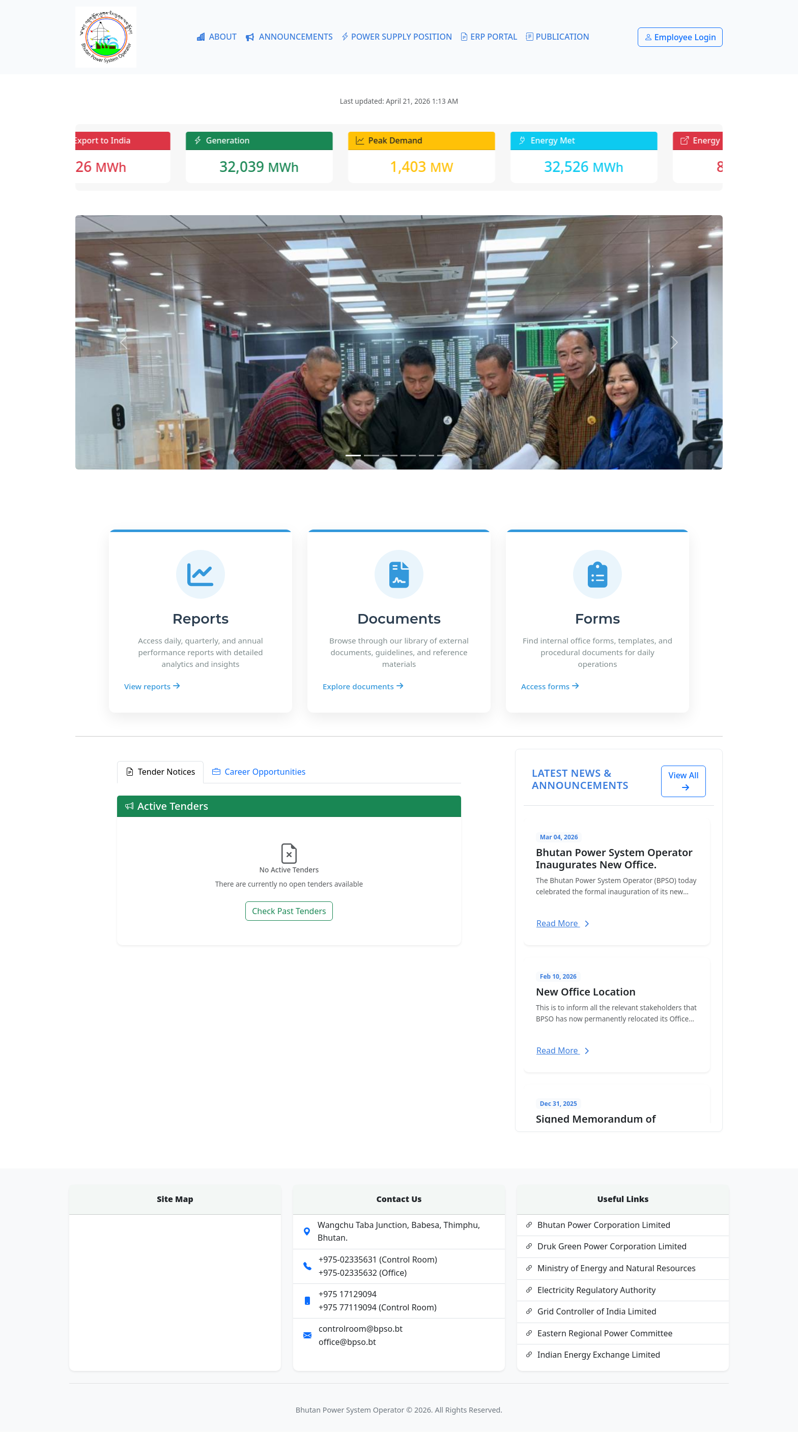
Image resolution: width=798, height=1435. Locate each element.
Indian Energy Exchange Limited (592, 1358)
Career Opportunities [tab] (258, 775)
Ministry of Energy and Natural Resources (610, 1271)
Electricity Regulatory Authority (590, 1293)
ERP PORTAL (488, 37)
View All (684, 784)
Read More (562, 925)
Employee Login (680, 37)
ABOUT (217, 37)
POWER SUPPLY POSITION (396, 37)
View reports (152, 689)
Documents (399, 621)
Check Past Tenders (289, 914)
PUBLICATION (557, 37)
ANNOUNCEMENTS (289, 36)
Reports (201, 621)
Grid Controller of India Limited (591, 1315)
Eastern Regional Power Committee (599, 1336)
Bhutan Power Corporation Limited (597, 1228)
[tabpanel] (289, 873)
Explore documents (363, 689)
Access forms (550, 689)
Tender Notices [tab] (160, 775)
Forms (597, 621)
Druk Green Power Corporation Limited (606, 1249)
